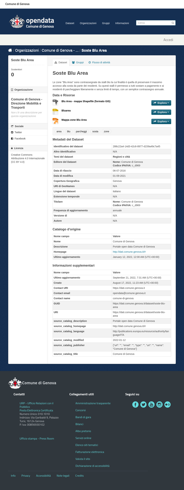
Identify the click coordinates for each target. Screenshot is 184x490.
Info (13, 475)
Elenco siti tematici (86, 445)
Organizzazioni (88, 23)
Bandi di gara (83, 417)
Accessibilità (43, 475)
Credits (79, 475)
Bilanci (79, 424)
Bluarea (66, 110)
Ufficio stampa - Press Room (37, 438)
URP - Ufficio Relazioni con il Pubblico (36, 405)
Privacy (25, 475)
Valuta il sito (82, 459)
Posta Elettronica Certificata (36, 410)
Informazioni (122, 23)
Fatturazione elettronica (89, 452)
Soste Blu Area (94, 50)
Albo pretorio (83, 431)
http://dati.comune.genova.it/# (129, 251)
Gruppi (106, 23)
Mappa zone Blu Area (74, 119)
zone (106, 131)
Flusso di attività (99, 62)
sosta (95, 131)
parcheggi (81, 131)
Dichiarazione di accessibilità (92, 466)
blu (68, 131)
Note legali (63, 475)
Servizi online (83, 438)
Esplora (161, 102)
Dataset (70, 23)
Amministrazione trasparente (93, 403)
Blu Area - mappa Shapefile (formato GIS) (86, 101)
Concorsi (80, 410)
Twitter (16, 132)
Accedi (168, 39)
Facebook (18, 138)
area (59, 131)
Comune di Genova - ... (60, 50)
